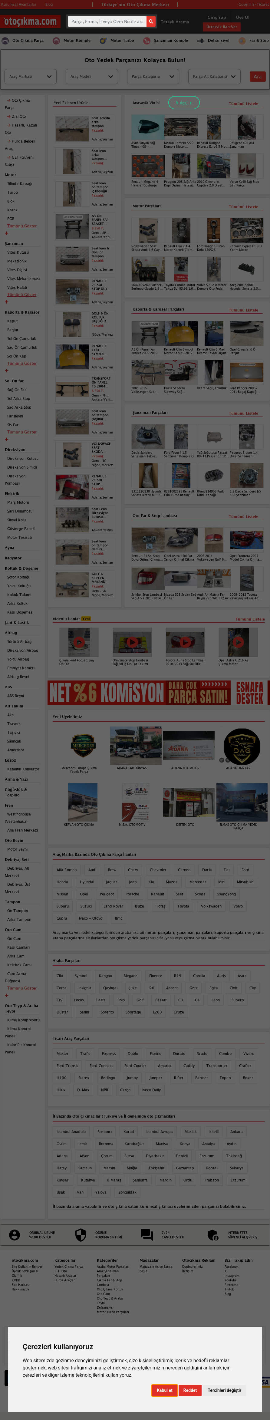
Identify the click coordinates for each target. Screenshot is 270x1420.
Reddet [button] (190, 1390)
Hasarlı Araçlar (65, 1275)
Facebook (232, 1266)
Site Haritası (21, 1285)
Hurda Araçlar (64, 1280)
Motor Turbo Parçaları (113, 1312)
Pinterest (231, 1285)
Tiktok (229, 1289)
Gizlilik (17, 1275)
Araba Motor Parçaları (113, 1266)
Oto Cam (103, 1294)
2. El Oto (60, 1271)
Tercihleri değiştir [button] (224, 1390)
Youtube (231, 1280)
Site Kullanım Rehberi (27, 1266)
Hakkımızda (20, 1289)
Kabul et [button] (165, 1390)
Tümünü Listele (243, 516)
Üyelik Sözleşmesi (25, 1271)
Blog (228, 1294)
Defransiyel (105, 1307)
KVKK (16, 1280)
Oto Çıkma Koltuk (110, 1289)
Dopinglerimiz (192, 1266)
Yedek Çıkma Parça (68, 1266)
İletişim (187, 1271)
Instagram (232, 1275)
